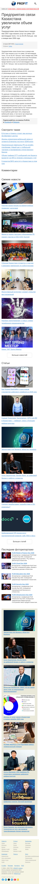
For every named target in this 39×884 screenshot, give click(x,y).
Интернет (4, 845)
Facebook (7, 122)
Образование (5, 851)
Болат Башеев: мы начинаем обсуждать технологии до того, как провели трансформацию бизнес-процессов (18, 829)
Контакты (17, 865)
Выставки (27, 843)
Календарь (28, 841)
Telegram (16, 122)
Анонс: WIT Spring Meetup (12, 349)
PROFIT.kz (17, 873)
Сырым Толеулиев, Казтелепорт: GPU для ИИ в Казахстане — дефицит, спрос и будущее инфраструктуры (19, 420)
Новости (4, 841)
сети (7, 860)
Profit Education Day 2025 (21, 574)
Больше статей (19, 541)
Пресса (15, 854)
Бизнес (3, 847)
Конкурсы (27, 847)
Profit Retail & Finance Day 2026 (23, 553)
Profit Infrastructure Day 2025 (22, 595)
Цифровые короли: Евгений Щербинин (18, 801)
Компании (4, 854)
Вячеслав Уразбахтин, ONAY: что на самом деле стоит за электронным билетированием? (19, 689)
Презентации (28, 858)
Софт (3, 862)
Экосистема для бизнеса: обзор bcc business (19, 449)
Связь (10, 46)
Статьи (15, 841)
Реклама (10, 865)
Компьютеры (5, 856)
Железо (4, 849)
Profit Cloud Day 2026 (19, 563)
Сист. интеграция (6, 858)
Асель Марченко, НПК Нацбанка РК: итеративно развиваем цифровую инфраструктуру (16, 774)
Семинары (28, 845)
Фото (26, 854)
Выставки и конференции (32, 856)
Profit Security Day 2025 (20, 584)
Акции (26, 849)
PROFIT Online (18, 868)
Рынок (15, 845)
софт (8, 849)
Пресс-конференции (30, 860)
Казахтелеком (19, 44)
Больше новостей (19, 355)
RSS (22, 865)
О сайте (4, 865)
